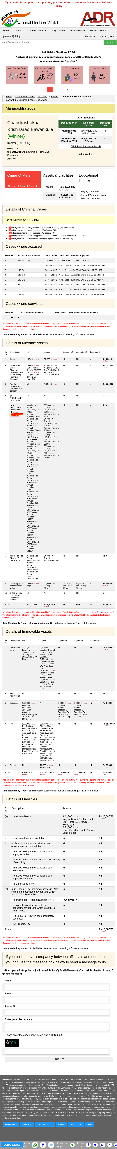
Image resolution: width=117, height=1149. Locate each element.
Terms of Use (76, 1124)
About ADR (89, 36)
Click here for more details (86, 146)
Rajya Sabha (58, 30)
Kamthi (54, 96)
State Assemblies (38, 30)
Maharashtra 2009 (25, 96)
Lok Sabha (19, 30)
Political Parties (77, 30)
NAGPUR (42, 96)
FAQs (89, 1124)
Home (6, 30)
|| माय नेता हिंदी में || (11, 36)
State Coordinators (45, 1124)
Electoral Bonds (98, 30)
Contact (61, 1124)
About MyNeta (107, 36)
